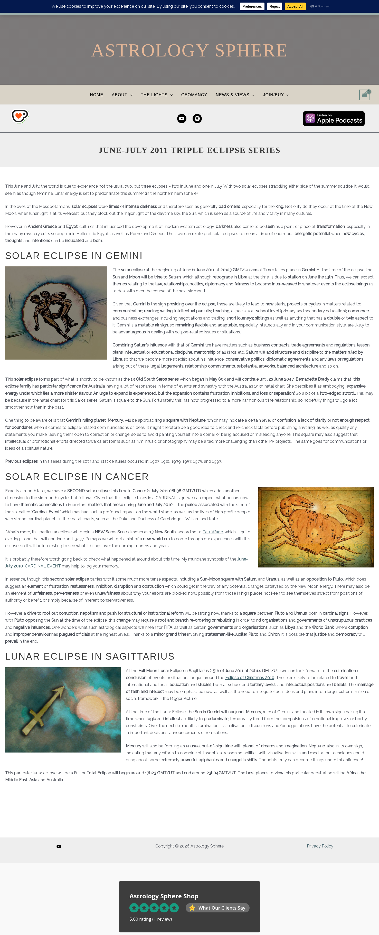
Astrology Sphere (189, 50)
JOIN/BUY (275, 94)
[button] (130, 94)
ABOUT (122, 94)
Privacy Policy (320, 846)
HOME (97, 95)
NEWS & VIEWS (234, 94)
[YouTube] (58, 846)
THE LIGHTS (157, 94)
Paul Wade (213, 531)
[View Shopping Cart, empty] (364, 95)
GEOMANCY (194, 95)
